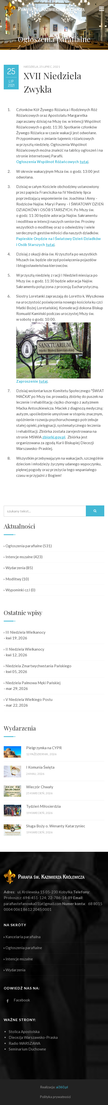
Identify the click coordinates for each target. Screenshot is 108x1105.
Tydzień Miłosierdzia (43, 806)
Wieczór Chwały (39, 787)
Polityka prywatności (55, 1097)
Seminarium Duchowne (27, 1049)
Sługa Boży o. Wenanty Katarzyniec (55, 826)
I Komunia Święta (40, 767)
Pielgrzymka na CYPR (44, 747)
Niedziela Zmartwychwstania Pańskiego (37, 666)
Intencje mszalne (18, 556)
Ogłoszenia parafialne (23, 546)
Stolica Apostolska (24, 1031)
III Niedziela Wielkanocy (25, 632)
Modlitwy (12, 579)
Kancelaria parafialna (22, 936)
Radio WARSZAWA (24, 1043)
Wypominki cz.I (17, 590)
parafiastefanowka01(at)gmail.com (32, 903)
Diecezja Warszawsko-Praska (33, 1037)
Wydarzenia (14, 567)
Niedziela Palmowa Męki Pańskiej (32, 682)
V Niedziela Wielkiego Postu (28, 699)
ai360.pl (62, 1087)
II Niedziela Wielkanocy (24, 649)
